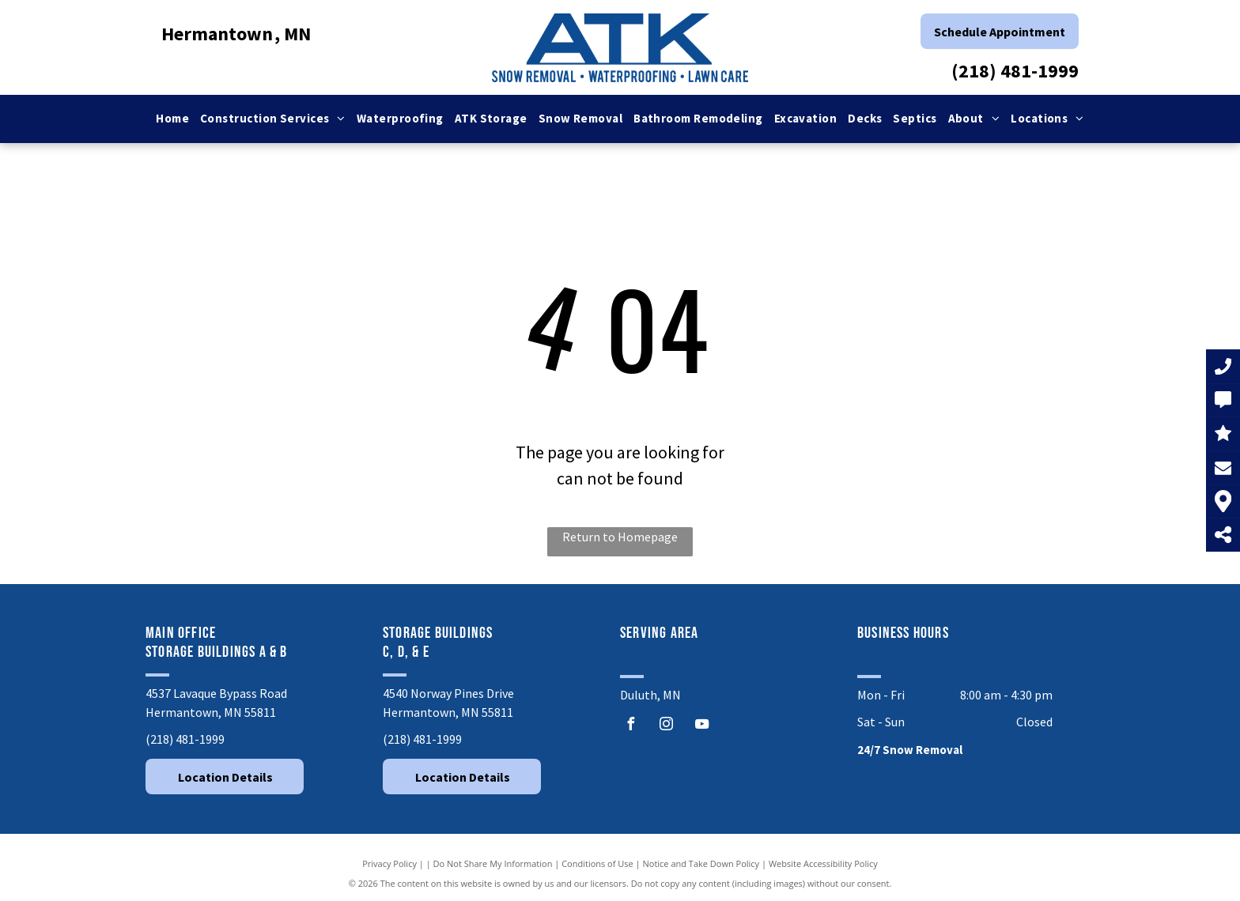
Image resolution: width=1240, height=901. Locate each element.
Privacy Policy (389, 863)
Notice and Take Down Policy (701, 863)
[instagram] (666, 726)
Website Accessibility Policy (823, 863)
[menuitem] (172, 119)
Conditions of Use (597, 863)
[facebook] (630, 726)
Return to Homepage (620, 537)
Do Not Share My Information (493, 863)
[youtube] (701, 726)
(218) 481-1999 (1015, 70)
